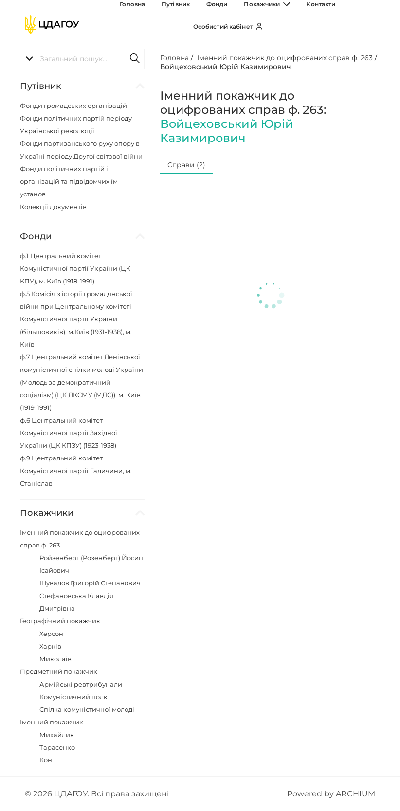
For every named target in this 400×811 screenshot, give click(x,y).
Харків (50, 646)
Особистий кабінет (340, 24)
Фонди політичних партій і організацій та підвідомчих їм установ (69, 181)
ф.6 (68, 432)
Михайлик (56, 735)
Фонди (202, 24)
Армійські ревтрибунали (80, 684)
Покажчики (241, 24)
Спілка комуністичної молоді (86, 709)
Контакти (284, 24)
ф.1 (75, 268)
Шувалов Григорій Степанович (90, 583)
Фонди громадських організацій (73, 105)
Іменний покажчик (51, 722)
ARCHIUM (355, 793)
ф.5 (76, 319)
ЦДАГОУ (71, 793)
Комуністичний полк (73, 697)
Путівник (171, 24)
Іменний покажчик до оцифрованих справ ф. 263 (285, 57)
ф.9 (76, 470)
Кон (45, 760)
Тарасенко (57, 747)
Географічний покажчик (60, 621)
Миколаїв (55, 659)
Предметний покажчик (58, 671)
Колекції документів (53, 207)
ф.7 (81, 382)
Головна (138, 24)
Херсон (51, 633)
